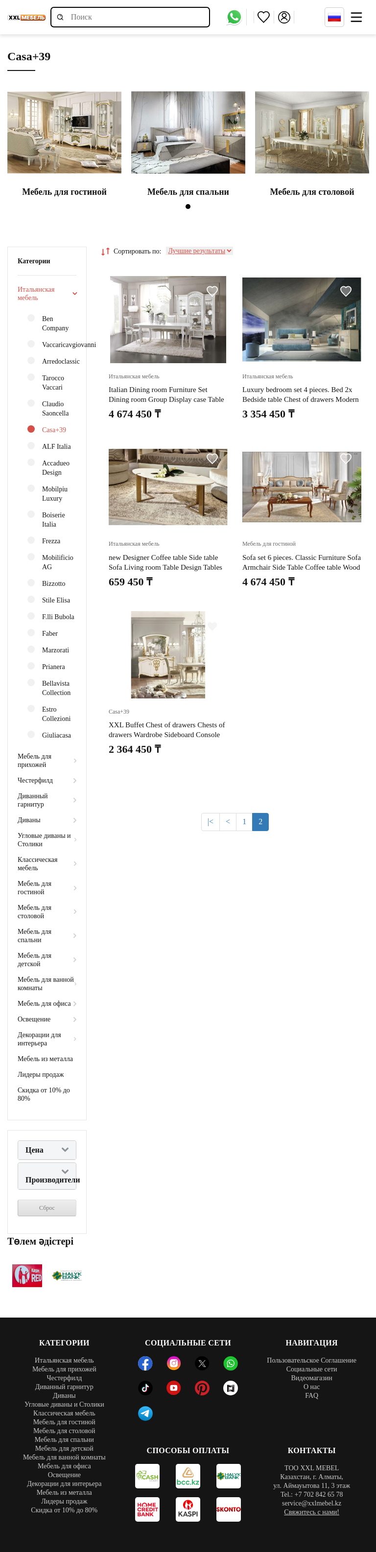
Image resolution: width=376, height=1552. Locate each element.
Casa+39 (46, 429)
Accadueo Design (48, 467)
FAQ (311, 1395)
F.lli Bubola (50, 616)
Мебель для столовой (34, 912)
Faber (42, 633)
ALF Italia (49, 446)
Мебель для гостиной (34, 888)
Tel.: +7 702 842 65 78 (312, 1494)
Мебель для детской (34, 960)
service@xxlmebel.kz (311, 1503)
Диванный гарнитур (33, 800)
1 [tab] (188, 206)
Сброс (47, 1208)
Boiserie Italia (46, 519)
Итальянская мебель (36, 293)
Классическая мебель (38, 864)
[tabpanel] (64, 144)
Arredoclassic (51, 361)
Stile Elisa (48, 600)
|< (210, 821)
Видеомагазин (311, 1378)
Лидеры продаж (41, 1074)
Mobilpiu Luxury (47, 493)
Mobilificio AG (50, 562)
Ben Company (48, 323)
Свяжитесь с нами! (311, 1512)
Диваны (29, 820)
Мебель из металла (45, 1059)
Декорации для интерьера (39, 1039)
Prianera (46, 666)
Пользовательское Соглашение (311, 1360)
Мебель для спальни (34, 936)
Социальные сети (311, 1369)
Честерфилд (35, 780)
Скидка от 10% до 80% (44, 1094)
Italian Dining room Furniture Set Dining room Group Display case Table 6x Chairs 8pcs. (166, 399)
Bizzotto (46, 583)
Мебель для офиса (44, 1003)
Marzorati (48, 650)
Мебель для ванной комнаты (46, 984)
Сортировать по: (131, 251)
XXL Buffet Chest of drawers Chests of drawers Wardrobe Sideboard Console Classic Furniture (167, 734)
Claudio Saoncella (48, 408)
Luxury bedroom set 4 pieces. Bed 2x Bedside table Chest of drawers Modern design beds (300, 399)
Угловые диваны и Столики (44, 840)
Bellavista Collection (48, 687)
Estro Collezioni (48, 713)
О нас (312, 1386)
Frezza (43, 540)
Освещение (34, 1019)
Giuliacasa (49, 735)
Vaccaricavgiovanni (51, 344)
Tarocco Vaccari (45, 382)
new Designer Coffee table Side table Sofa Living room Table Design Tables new (165, 567)
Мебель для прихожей (34, 760)
